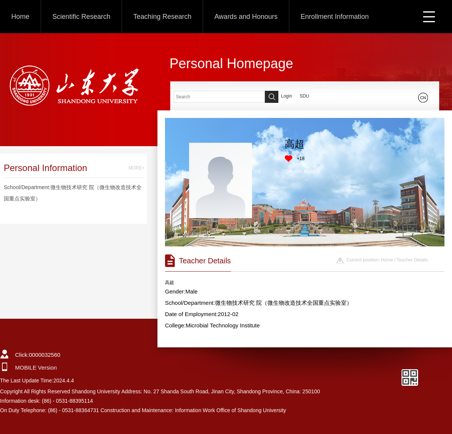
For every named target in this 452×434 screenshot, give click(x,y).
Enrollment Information (335, 16)
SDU (304, 96)
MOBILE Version (36, 367)
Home (20, 16)
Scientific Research (81, 16)
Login (286, 96)
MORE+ (136, 168)
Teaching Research (162, 16)
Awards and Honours (246, 16)
